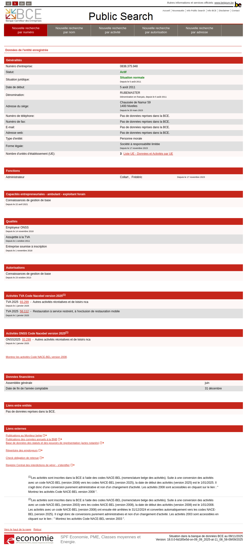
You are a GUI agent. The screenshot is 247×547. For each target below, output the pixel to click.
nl (8, 3)
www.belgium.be (224, 2)
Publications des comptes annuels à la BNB (31, 439)
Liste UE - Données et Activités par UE (148, 153)
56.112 (24, 311)
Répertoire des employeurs (22, 450)
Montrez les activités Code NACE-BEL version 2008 (36, 356)
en (29, 3)
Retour (37, 529)
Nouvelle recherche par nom (69, 30)
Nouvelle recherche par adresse (199, 30)
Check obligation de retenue (22, 457)
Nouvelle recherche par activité (112, 30)
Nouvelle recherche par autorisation (156, 30)
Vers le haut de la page (17, 529)
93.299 (24, 302)
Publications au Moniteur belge (24, 435)
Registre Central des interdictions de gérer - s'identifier (38, 465)
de (22, 3)
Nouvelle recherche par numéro (26, 30)
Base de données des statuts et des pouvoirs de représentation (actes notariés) (52, 442)
